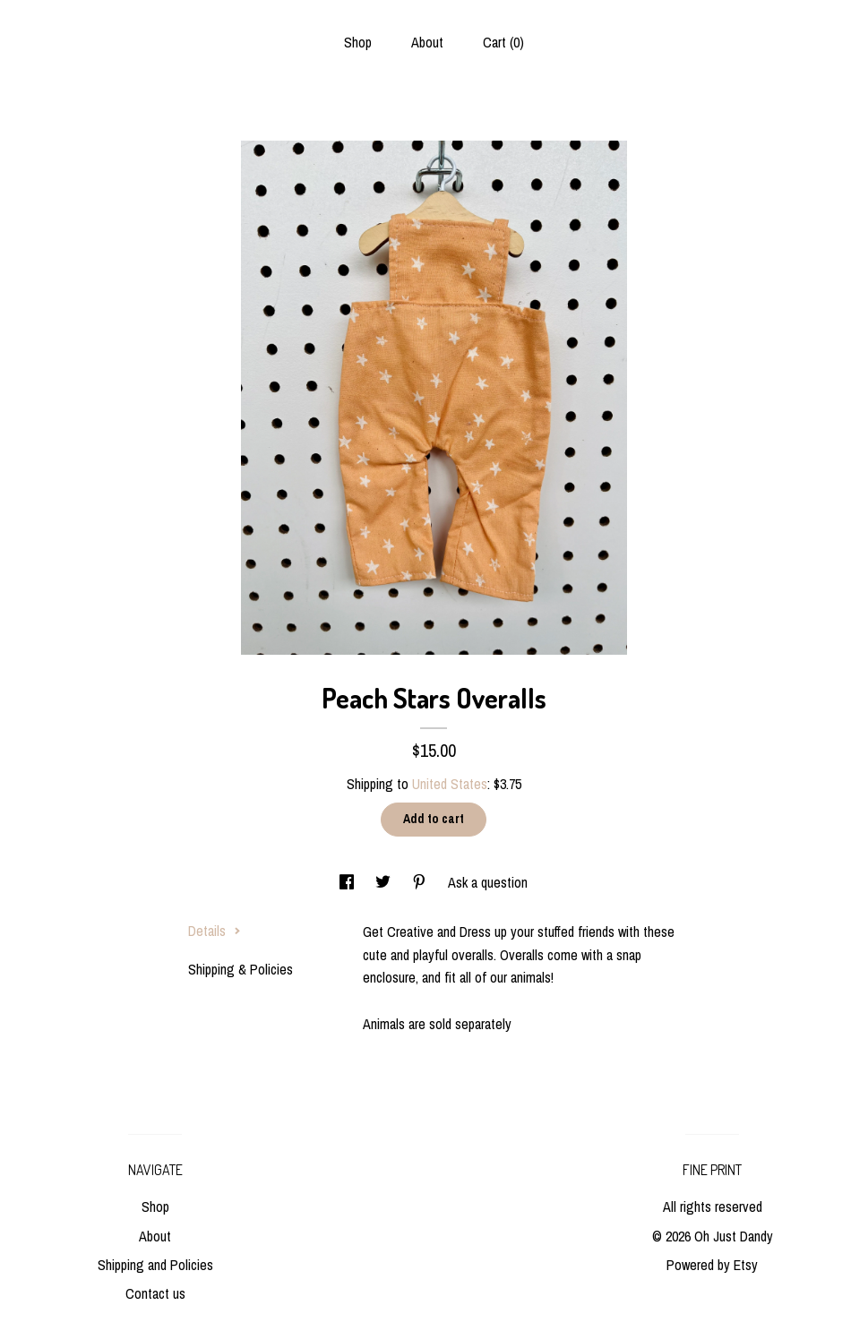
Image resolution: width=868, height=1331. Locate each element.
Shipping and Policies (155, 1265)
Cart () (503, 42)
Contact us (155, 1293)
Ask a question (488, 882)
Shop (358, 42)
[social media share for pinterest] (421, 882)
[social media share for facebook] (348, 882)
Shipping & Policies (240, 969)
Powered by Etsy (712, 1265)
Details (214, 930)
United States (449, 784)
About (427, 42)
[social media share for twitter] (384, 882)
